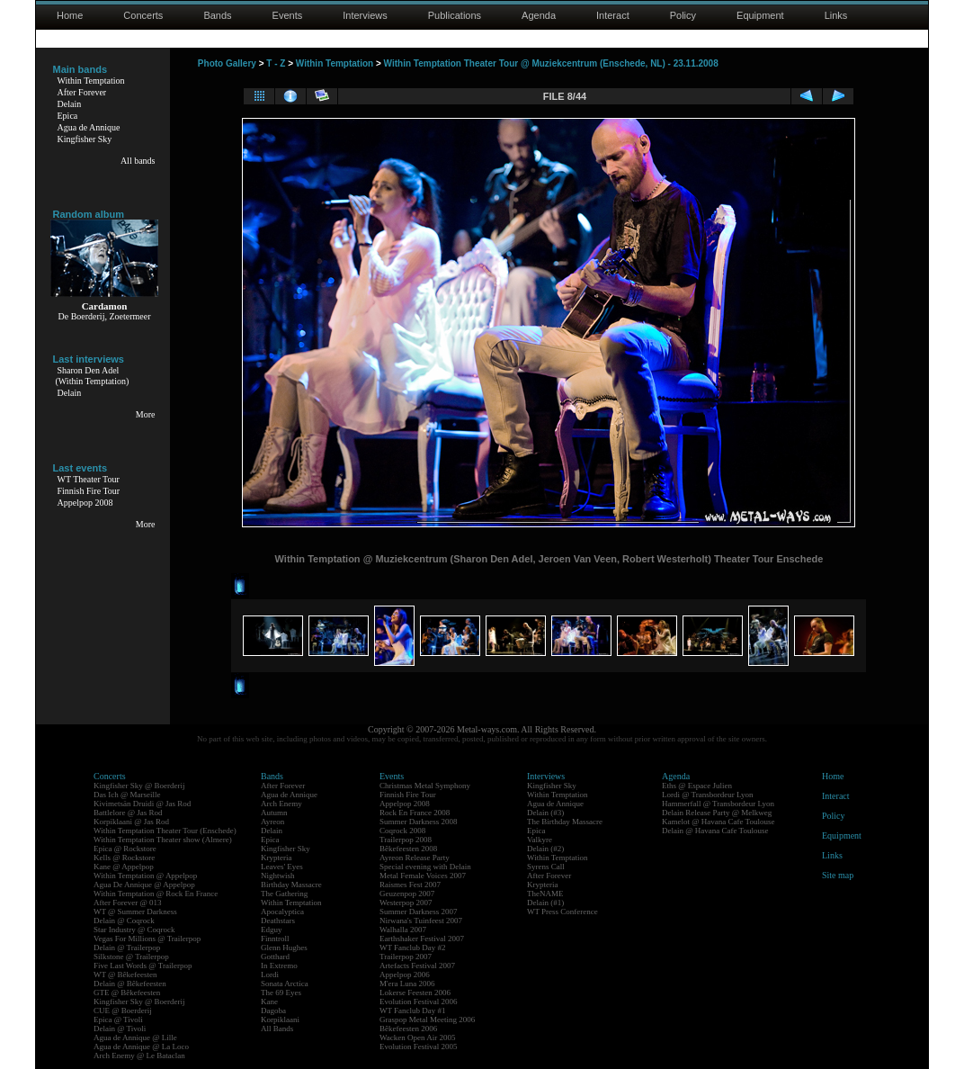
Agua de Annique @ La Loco (141, 1046)
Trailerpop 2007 (405, 956)
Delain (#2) (545, 848)
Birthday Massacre (291, 884)
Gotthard (275, 956)
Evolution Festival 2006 (418, 1001)
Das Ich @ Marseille (127, 794)
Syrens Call (546, 866)
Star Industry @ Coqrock (134, 929)
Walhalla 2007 (402, 929)
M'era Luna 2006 (407, 983)
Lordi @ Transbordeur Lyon (708, 794)
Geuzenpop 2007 (406, 893)
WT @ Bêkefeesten (125, 974)
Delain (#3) (545, 812)
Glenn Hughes (284, 947)
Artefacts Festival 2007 (417, 965)
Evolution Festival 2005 (418, 1046)
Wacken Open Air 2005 (417, 1037)
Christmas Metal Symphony (424, 785)
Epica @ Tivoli (118, 1019)
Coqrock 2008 (402, 830)
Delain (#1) (545, 902)
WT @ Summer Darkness (135, 911)
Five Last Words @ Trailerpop (143, 965)
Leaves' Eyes (282, 866)
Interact (612, 15)
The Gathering (284, 893)
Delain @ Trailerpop (127, 947)
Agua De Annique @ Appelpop (144, 884)
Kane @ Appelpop (124, 866)
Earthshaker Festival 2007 (421, 938)
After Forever (82, 92)
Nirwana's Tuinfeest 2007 (420, 920)
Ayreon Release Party (414, 857)
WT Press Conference (562, 911)
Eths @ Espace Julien (697, 785)
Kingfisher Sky (85, 139)
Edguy (271, 929)
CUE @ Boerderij (123, 1010)
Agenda (539, 15)
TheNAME (545, 893)
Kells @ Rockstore (124, 857)
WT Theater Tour (89, 479)
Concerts (143, 15)
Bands (217, 15)
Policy (683, 15)
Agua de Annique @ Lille (135, 1037)
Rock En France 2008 (414, 812)
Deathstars (278, 920)
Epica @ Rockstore (125, 848)
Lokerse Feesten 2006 (415, 992)
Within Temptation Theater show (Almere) (163, 839)
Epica (68, 116)
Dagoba (273, 1010)
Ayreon (272, 821)
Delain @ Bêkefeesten (130, 983)
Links (836, 15)
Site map (837, 875)
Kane (269, 1001)
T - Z (275, 63)
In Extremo (279, 965)
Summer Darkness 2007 (418, 911)
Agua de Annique (89, 127)
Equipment (760, 15)
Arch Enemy (281, 803)
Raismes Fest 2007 (410, 884)
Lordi (270, 974)
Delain (70, 104)
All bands (138, 161)
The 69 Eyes (281, 992)
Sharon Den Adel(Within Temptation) (92, 375)
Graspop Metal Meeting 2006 (427, 1019)
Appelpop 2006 (404, 974)
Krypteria (276, 857)
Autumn (274, 812)
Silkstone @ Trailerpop (131, 956)
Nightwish (278, 875)
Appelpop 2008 (85, 503)
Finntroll (275, 938)
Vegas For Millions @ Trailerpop (147, 938)
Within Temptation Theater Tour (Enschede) (165, 830)
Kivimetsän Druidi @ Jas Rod (142, 803)
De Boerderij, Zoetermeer (104, 316)
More (146, 414)
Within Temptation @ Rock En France (156, 893)
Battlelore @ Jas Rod (128, 812)
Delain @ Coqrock (124, 920)
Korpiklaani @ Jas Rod (131, 821)
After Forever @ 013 (128, 902)
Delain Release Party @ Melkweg (717, 812)
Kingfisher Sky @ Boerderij (139, 785)
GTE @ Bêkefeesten (127, 992)
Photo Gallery (227, 63)
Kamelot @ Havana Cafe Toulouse (718, 821)
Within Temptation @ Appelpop (145, 875)
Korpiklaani (280, 1019)
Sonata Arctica (284, 983)
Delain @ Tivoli (120, 1028)
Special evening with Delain (425, 866)
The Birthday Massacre (564, 821)
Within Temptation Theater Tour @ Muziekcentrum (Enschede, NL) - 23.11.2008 (551, 63)
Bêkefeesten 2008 (408, 848)
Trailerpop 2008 (405, 839)
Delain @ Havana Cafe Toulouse (715, 830)
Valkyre (539, 839)
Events (287, 15)
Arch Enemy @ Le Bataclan (139, 1055)
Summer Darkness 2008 (418, 821)
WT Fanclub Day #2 (412, 947)
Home (70, 15)
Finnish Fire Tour (89, 491)
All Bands (277, 1028)
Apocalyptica (282, 911)
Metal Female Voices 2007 (422, 875)
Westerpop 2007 (406, 902)
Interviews (365, 15)
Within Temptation (91, 80)
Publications (454, 15)
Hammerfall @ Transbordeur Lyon (718, 803)
